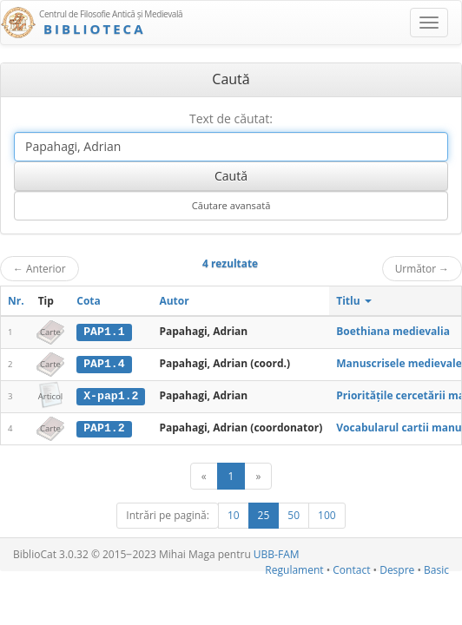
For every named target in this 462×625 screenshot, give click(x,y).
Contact (351, 568)
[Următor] (258, 475)
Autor (173, 300)
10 (234, 514)
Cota (88, 300)
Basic (436, 568)
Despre (397, 568)
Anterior (39, 268)
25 (264, 514)
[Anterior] (204, 475)
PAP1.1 (103, 331)
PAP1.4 (103, 364)
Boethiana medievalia (393, 331)
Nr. (16, 300)
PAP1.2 (103, 427)
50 (293, 514)
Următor (422, 268)
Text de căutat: (231, 118)
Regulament (294, 568)
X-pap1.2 (110, 395)
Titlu (354, 300)
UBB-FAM (277, 553)
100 (327, 514)
